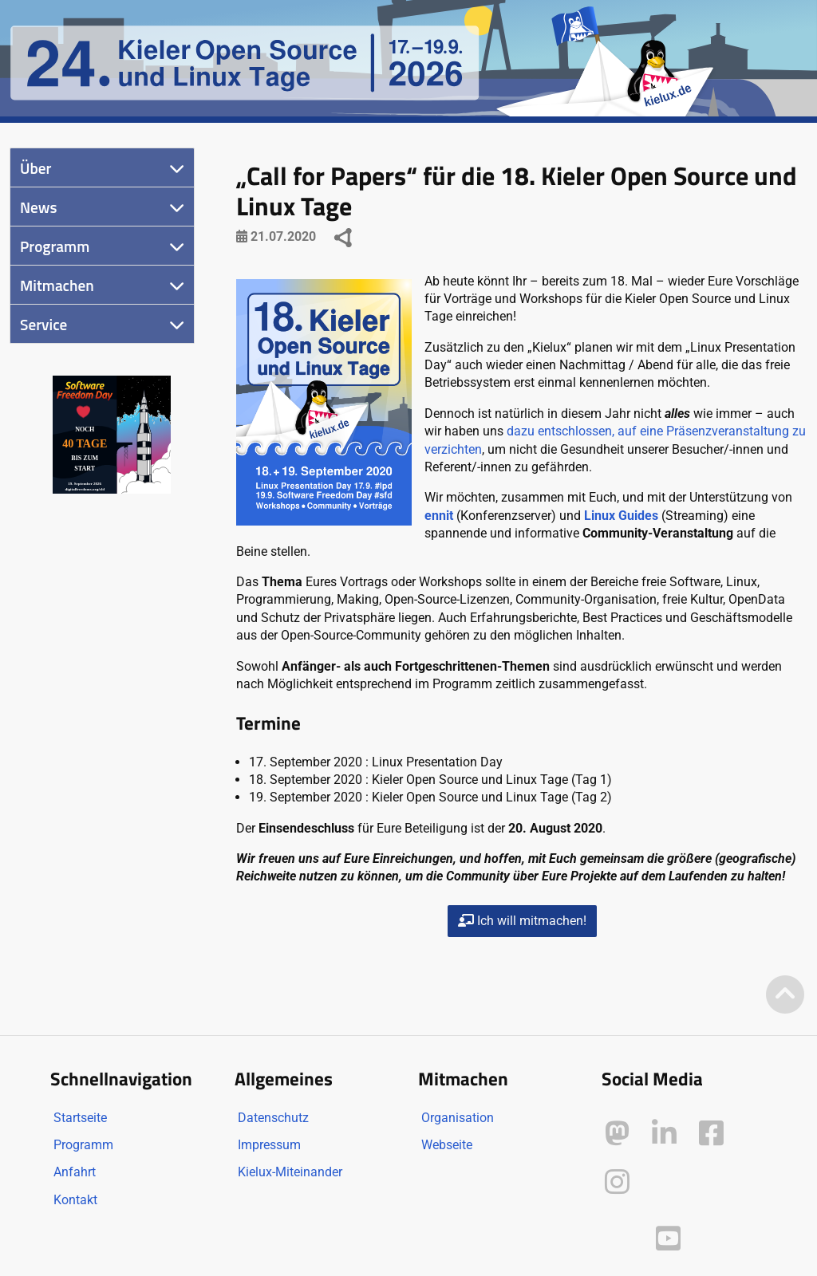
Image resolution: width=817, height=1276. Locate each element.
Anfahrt (74, 1172)
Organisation (457, 1117)
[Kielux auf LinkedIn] (664, 1133)
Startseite (80, 1117)
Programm (54, 246)
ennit (438, 515)
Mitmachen (57, 285)
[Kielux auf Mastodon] (617, 1133)
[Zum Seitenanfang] (785, 995)
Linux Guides (621, 515)
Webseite (446, 1144)
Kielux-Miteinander (290, 1172)
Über (35, 167)
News (38, 207)
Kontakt (75, 1199)
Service (43, 324)
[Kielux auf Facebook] (711, 1133)
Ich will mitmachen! (522, 920)
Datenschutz (273, 1117)
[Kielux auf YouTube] (668, 1239)
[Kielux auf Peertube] (619, 1235)
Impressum (269, 1144)
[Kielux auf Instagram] (617, 1182)
